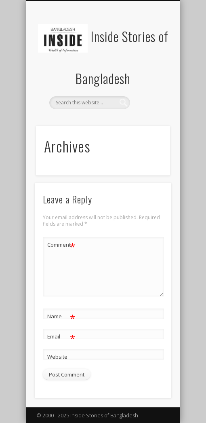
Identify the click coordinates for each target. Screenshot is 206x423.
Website (57, 356)
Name (61, 316)
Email (61, 337)
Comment (61, 245)
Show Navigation (150, 72)
